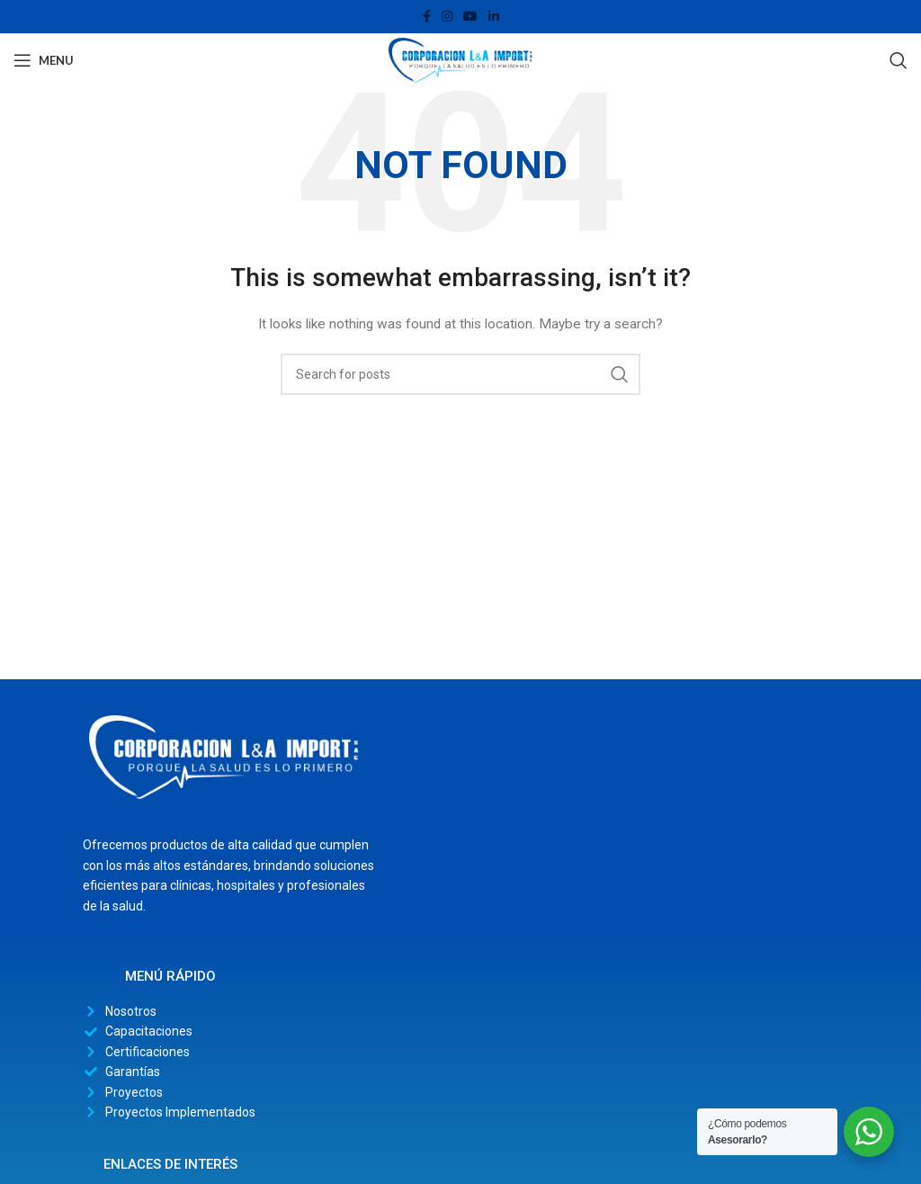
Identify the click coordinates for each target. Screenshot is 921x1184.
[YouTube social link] (470, 16)
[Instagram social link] (447, 16)
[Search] (899, 60)
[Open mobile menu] (43, 60)
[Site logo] (460, 59)
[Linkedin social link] (494, 16)
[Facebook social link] (426, 16)
